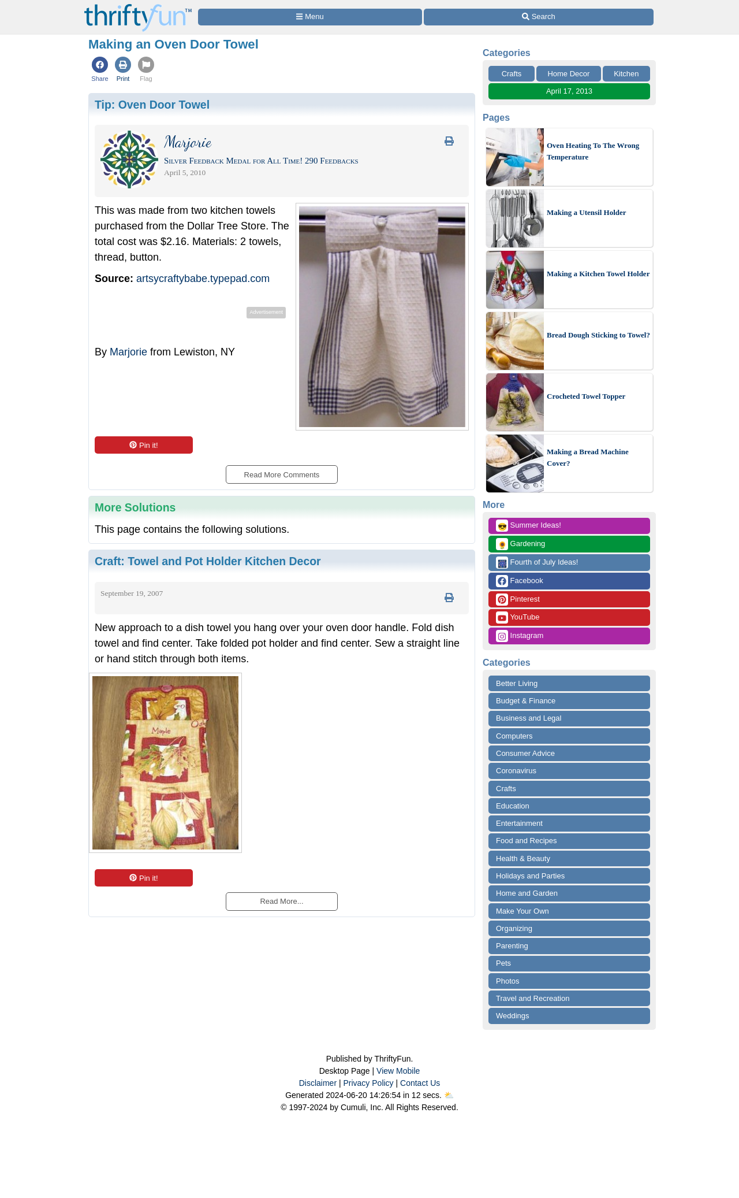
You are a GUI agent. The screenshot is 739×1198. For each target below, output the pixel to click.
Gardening (520, 544)
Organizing (514, 928)
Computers (514, 736)
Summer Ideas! (528, 526)
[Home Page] (138, 7)
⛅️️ (449, 1095)
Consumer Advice (525, 753)
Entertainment (519, 823)
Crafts (512, 73)
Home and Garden (527, 893)
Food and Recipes (526, 840)
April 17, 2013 (569, 91)
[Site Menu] (310, 17)
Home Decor (568, 73)
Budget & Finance (525, 700)
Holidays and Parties (530, 875)
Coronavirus (516, 770)
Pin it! (143, 445)
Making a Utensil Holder (586, 212)
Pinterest (518, 600)
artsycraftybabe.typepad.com (203, 278)
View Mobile (398, 1070)
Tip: (152, 104)
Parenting (512, 945)
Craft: (208, 561)
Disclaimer (318, 1083)
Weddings (512, 1015)
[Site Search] (539, 17)
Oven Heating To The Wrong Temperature (593, 151)
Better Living (517, 683)
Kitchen (626, 73)
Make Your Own (522, 911)
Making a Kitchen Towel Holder (598, 273)
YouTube (517, 617)
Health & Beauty (523, 858)
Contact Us (420, 1083)
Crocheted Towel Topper (586, 396)
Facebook (519, 581)
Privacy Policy (368, 1083)
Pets (503, 963)
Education (512, 806)
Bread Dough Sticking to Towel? (598, 335)
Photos (507, 981)
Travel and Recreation (532, 998)
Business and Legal (528, 718)
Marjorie (128, 352)
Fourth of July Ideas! (537, 563)
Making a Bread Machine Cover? (588, 457)
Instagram (519, 636)
